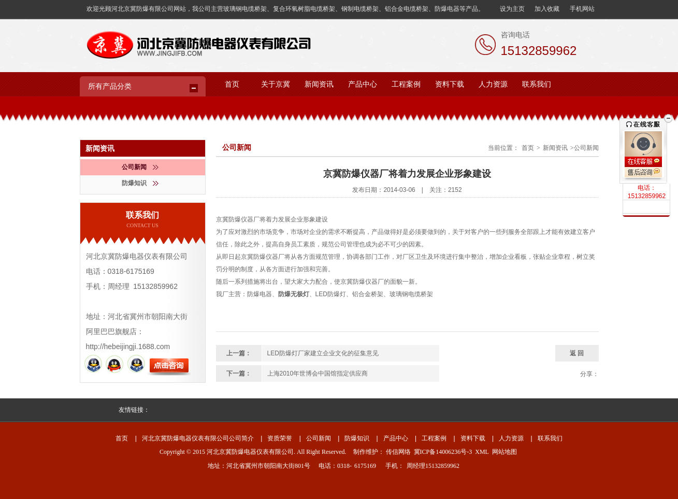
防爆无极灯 (293, 294)
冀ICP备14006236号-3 (443, 451)
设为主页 (512, 8)
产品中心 (362, 84)
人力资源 (493, 84)
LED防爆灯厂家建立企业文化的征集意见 (323, 353)
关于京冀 (275, 84)
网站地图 (504, 451)
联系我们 (536, 84)
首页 (232, 84)
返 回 (577, 353)
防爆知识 (140, 183)
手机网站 (582, 8)
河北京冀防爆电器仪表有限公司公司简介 (198, 438)
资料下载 (449, 84)
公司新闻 (140, 167)
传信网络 (398, 451)
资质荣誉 (279, 438)
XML (482, 451)
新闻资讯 (319, 84)
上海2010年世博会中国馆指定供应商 (317, 373)
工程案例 (406, 84)
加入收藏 (547, 8)
